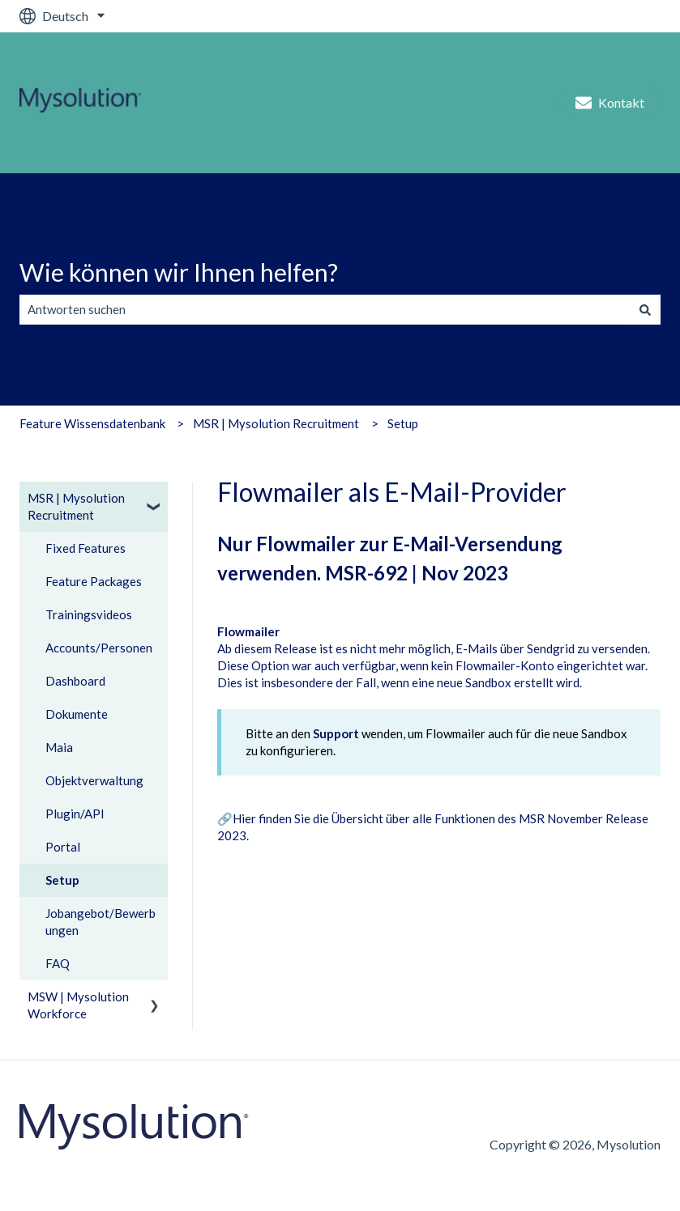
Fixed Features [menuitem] (85, 548)
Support (336, 733)
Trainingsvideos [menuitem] (88, 614)
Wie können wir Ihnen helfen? (178, 272)
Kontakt (609, 103)
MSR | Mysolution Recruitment (276, 423)
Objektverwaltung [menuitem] (94, 780)
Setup (402, 423)
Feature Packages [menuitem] (93, 581)
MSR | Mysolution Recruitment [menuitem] (76, 506)
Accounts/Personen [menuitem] (98, 647)
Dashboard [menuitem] (75, 680)
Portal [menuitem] (62, 846)
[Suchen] (645, 310)
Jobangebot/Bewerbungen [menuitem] (100, 921)
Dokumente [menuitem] (76, 714)
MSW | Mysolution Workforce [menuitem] (78, 1005)
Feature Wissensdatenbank (92, 423)
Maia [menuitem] (59, 747)
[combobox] (324, 310)
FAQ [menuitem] (57, 963)
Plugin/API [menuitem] (75, 813)
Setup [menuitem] (62, 880)
